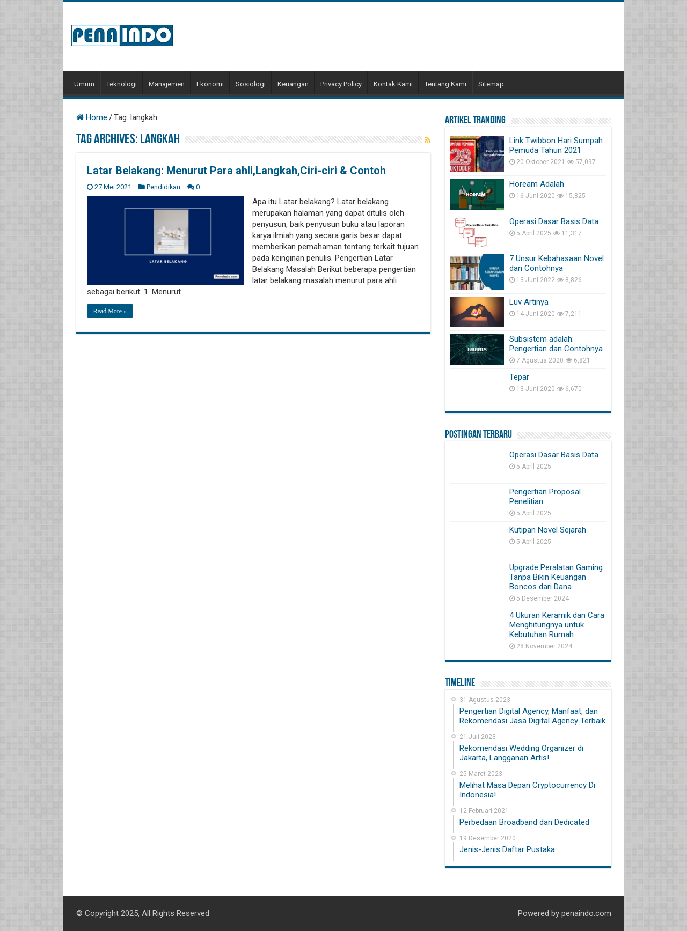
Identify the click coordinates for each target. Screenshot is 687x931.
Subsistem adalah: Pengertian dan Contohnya (556, 343)
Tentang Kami (445, 84)
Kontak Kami (393, 84)
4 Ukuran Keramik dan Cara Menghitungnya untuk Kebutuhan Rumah (556, 624)
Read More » (110, 311)
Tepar (519, 377)
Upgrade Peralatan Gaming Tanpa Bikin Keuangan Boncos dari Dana (556, 577)
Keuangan (293, 84)
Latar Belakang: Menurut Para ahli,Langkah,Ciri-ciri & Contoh (236, 170)
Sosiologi (251, 84)
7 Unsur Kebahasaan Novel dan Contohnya (556, 263)
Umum (84, 84)
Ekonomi (210, 84)
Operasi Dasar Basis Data (553, 221)
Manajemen (167, 84)
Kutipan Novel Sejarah (547, 530)
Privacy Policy (341, 84)
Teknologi (121, 84)
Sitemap (491, 84)
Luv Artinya (529, 302)
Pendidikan (163, 187)
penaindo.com (586, 913)
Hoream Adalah (536, 184)
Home (91, 117)
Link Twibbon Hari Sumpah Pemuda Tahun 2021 (556, 145)
